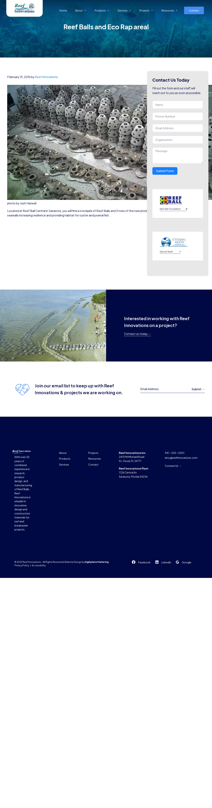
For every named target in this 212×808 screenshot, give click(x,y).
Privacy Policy (21, 565)
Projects (146, 10)
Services (124, 10)
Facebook (144, 562)
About (80, 10)
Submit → (198, 389)
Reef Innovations (46, 77)
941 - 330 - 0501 (174, 452)
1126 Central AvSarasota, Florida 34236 (133, 472)
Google (186, 562)
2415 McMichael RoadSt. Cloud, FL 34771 (133, 457)
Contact (194, 10)
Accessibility (39, 565)
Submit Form (165, 171)
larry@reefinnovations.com (181, 457)
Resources (169, 10)
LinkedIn (166, 562)
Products (102, 10)
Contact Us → (173, 465)
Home (63, 10)
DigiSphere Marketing (97, 562)
